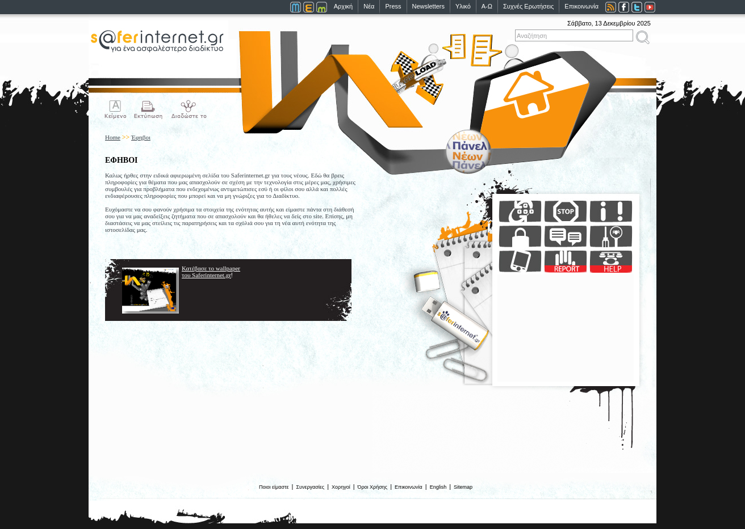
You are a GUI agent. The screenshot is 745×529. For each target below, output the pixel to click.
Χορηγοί (341, 487)
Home (112, 137)
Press (393, 6)
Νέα (368, 6)
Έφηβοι (140, 137)
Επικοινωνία (581, 6)
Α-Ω (487, 6)
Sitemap (463, 487)
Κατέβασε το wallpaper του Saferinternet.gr (211, 271)
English (438, 487)
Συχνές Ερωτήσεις (528, 6)
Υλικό (463, 6)
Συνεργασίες (310, 487)
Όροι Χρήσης (373, 487)
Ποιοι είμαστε (274, 487)
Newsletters (428, 6)
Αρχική (343, 6)
